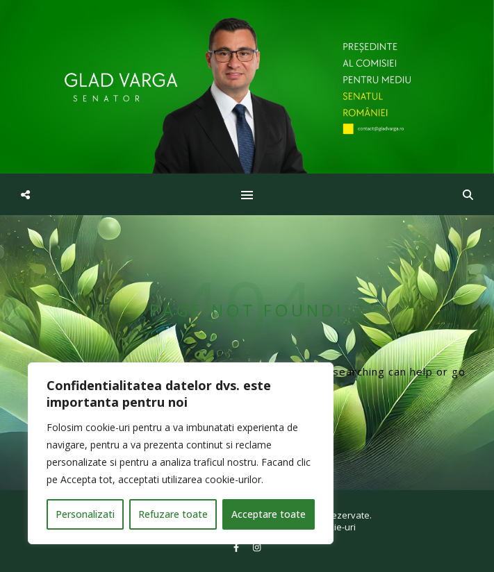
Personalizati (85, 514)
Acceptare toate (268, 514)
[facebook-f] (237, 547)
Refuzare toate (173, 514)
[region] (181, 453)
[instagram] (257, 547)
